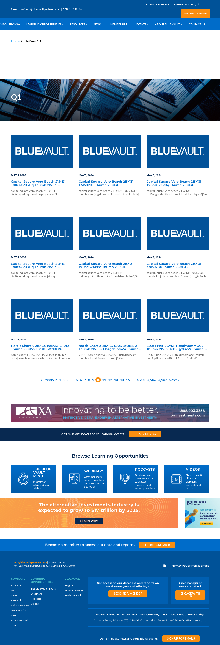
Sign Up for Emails (157, 4)
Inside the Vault (73, 562)
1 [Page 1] (60, 347)
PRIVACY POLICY (181, 533)
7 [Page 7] (85, 347)
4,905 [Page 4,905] (141, 347)
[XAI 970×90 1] (110, 389)
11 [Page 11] (104, 347)
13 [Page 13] (116, 347)
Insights (68, 552)
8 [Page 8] (89, 347)
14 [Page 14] (122, 347)
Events (141, 24)
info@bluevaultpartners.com (43, 9)
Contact (15, 592)
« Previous (49, 347)
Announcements (73, 557)
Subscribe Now (145, 401)
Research (16, 567)
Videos (35, 571)
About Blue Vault (167, 24)
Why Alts (16, 552)
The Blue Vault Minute (43, 556)
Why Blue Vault (19, 587)
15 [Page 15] (128, 347)
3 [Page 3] (68, 347)
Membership (118, 24)
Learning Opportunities (43, 24)
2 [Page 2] (64, 347)
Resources (77, 24)
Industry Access (20, 572)
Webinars (36, 561)
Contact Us (197, 24)
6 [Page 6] (81, 347)
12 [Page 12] (110, 347)
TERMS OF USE (200, 533)
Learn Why (89, 488)
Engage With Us (190, 562)
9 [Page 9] (93, 347)
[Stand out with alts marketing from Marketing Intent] (202, 494)
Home (15, 41)
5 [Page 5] (77, 347)
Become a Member (195, 13)
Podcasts (36, 566)
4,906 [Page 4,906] (151, 347)
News (97, 24)
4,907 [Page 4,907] (162, 347)
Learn (14, 557)
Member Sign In (183, 4)
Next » (174, 347)
